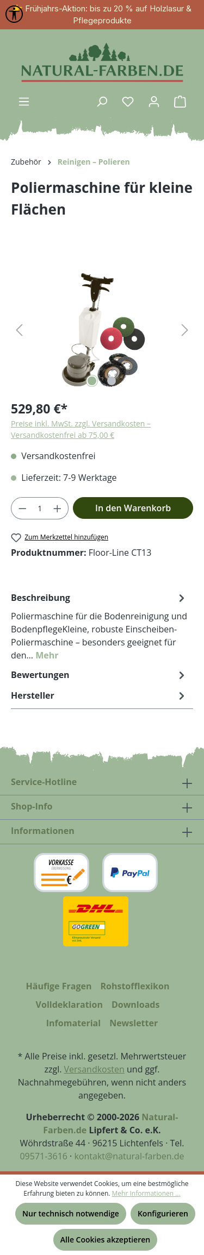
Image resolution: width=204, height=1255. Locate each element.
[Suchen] (102, 101)
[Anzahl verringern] (22, 508)
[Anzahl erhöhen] (57, 508)
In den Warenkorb (133, 508)
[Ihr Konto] (154, 101)
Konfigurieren (163, 1213)
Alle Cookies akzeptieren (105, 1239)
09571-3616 (43, 1156)
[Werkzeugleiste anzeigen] (14, 14)
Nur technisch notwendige (70, 1213)
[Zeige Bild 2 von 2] (111, 380)
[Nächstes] (185, 329)
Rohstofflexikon (134, 986)
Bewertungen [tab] (99, 674)
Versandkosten (94, 1069)
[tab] (99, 625)
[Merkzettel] (128, 101)
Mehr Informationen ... (146, 1193)
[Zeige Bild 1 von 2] (92, 380)
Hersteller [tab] (99, 695)
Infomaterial (73, 1023)
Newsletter (133, 1023)
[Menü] (24, 101)
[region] (102, 329)
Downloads (136, 1005)
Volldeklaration (69, 1005)
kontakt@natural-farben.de (129, 1156)
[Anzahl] (40, 508)
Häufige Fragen (59, 986)
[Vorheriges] (19, 329)
